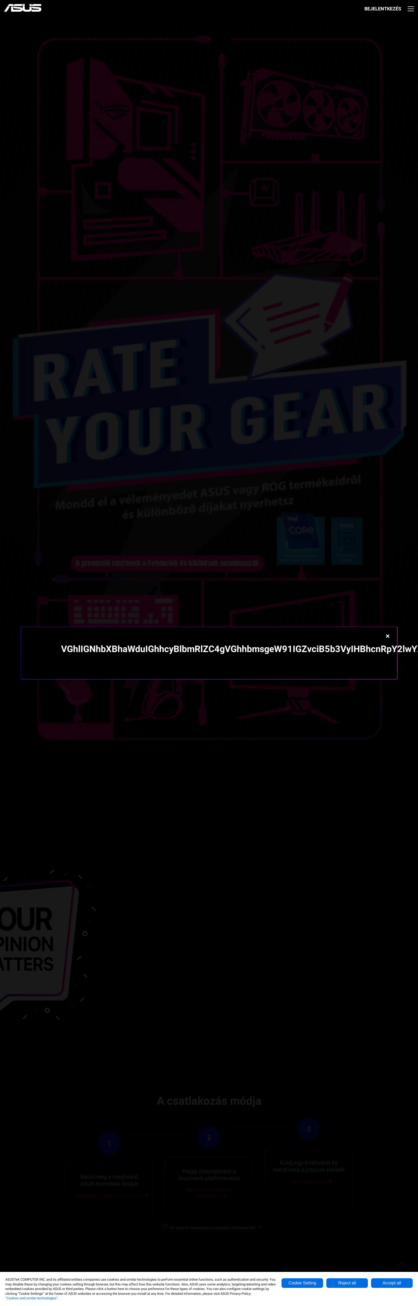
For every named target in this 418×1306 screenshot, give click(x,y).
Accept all (392, 1283)
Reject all (347, 1283)
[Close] (388, 636)
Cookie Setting (302, 1283)
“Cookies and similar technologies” (31, 1298)
